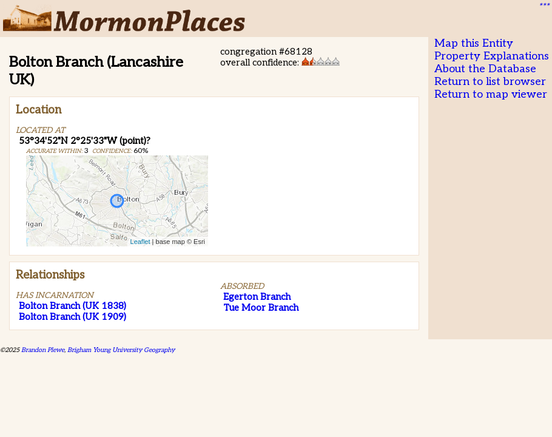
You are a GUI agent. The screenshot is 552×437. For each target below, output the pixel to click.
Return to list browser (490, 81)
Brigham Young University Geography (121, 350)
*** (543, 6)
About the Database (485, 69)
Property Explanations (491, 56)
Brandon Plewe (42, 350)
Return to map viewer (490, 94)
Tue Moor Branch (260, 307)
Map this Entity (473, 43)
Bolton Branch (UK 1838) (72, 305)
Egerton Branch (257, 296)
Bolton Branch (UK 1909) (72, 316)
